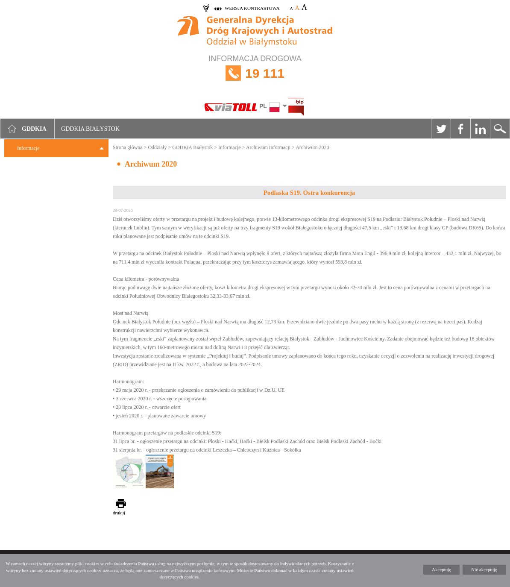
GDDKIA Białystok (90, 129)
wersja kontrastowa (252, 8)
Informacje (28, 148)
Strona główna (128, 147)
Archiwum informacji (268, 147)
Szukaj (500, 128)
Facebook (460, 128)
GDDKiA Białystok (192, 147)
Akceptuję (441, 569)
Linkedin (480, 128)
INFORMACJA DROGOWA (255, 73)
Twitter (441, 128)
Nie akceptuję (484, 569)
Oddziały (157, 147)
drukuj (119, 512)
